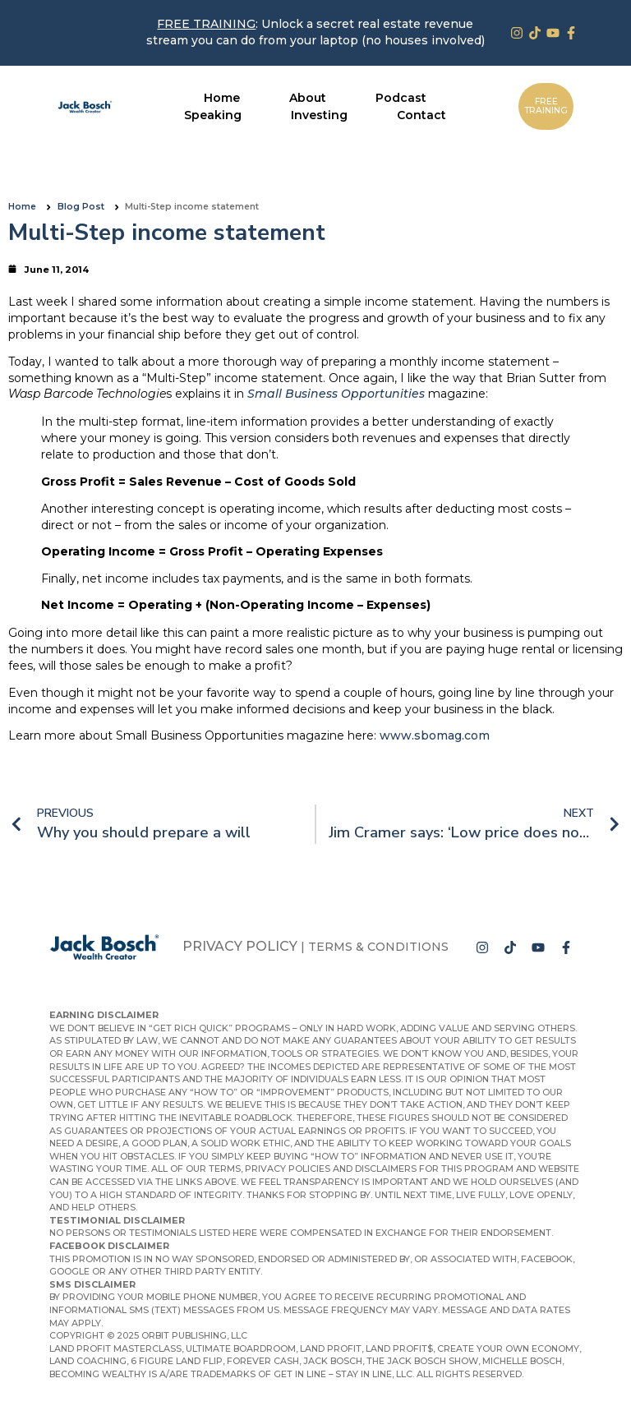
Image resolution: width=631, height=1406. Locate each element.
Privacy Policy (239, 946)
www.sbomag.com (435, 735)
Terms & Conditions (378, 946)
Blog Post (81, 206)
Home (22, 206)
